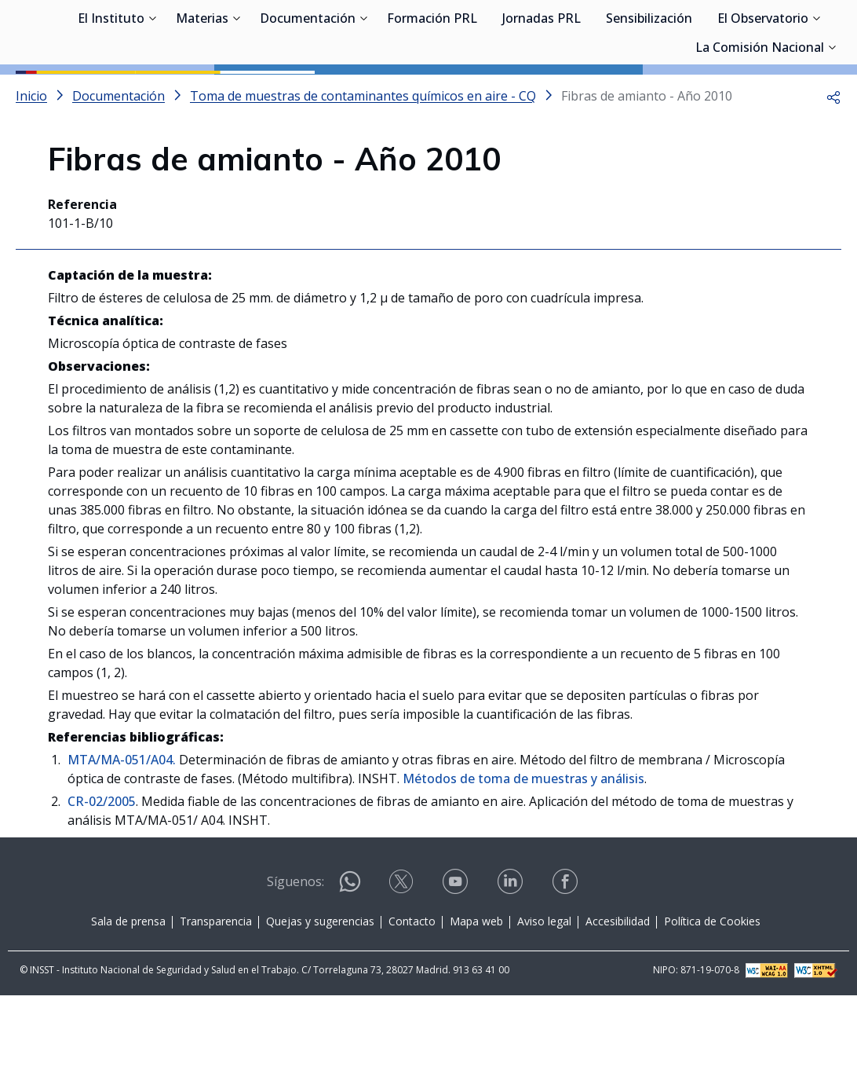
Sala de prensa (128, 991)
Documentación (308, 94)
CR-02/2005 (101, 872)
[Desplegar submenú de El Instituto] (152, 92)
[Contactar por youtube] (457, 957)
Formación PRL (432, 94)
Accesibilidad (617, 991)
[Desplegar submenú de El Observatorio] (816, 92)
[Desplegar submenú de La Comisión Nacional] (832, 121)
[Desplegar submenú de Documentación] (363, 92)
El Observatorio (762, 94)
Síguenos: (295, 952)
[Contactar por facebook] (566, 957)
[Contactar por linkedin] (512, 957)
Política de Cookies (712, 991)
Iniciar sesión (782, 35)
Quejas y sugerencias (320, 991)
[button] (833, 166)
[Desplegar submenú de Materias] (236, 92)
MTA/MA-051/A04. (121, 830)
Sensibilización (649, 94)
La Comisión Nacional (759, 123)
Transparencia (216, 991)
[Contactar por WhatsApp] (350, 958)
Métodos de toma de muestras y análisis (523, 849)
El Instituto (111, 94)
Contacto (412, 991)
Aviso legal (544, 991)
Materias (202, 94)
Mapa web (476, 991)
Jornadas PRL (541, 94)
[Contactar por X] (402, 957)
